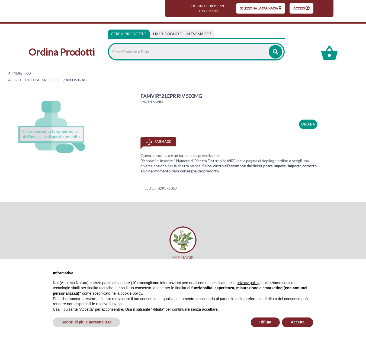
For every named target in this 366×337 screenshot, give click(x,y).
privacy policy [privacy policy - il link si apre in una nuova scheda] (248, 283)
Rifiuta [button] (265, 322)
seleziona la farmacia (260, 8)
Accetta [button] (297, 322)
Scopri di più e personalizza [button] (86, 322)
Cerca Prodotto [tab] (129, 33)
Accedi (301, 8)
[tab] (182, 34)
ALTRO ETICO (21, 80)
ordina (308, 124)
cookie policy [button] (131, 293)
